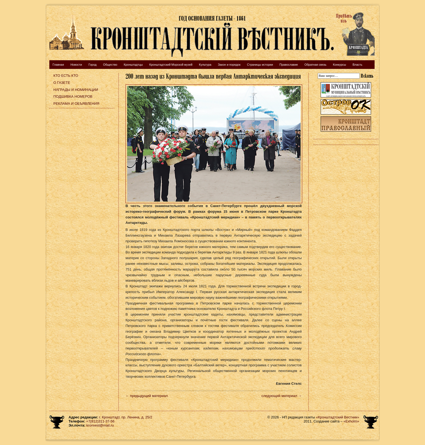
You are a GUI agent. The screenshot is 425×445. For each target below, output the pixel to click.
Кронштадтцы (133, 64)
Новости (76, 64)
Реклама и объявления (76, 103)
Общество (110, 64)
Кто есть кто (65, 76)
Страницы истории (260, 64)
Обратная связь (315, 64)
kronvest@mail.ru (100, 425)
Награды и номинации (75, 90)
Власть (357, 64)
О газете (61, 83)
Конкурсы (339, 64)
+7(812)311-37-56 (100, 421)
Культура (205, 64)
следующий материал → (281, 396)
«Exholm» (351, 421)
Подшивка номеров (72, 96)
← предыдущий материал (146, 396)
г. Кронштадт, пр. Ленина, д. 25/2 (125, 417)
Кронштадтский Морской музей (170, 64)
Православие (288, 64)
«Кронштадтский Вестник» (337, 417)
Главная (58, 64)
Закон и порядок (229, 64)
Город (92, 64)
